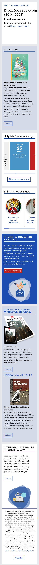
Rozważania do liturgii (19, 5)
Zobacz (8, 124)
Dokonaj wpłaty (13, 271)
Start (6, 5)
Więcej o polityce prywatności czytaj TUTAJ (19, 551)
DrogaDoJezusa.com (19, 26)
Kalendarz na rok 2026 (19, 179)
